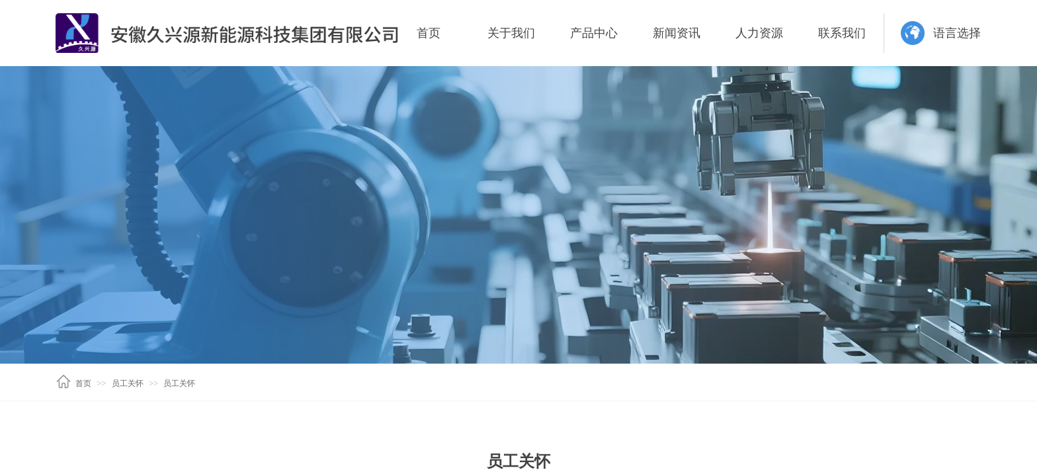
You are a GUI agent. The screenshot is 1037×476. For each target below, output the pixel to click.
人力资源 (759, 33)
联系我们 (842, 33)
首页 (428, 33)
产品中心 (594, 33)
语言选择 (957, 33)
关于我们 (511, 33)
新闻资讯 (676, 33)
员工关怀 (128, 383)
